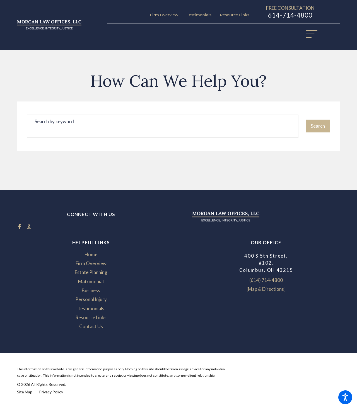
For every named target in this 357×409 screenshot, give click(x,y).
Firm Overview (164, 15)
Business (91, 290)
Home (91, 254)
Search (318, 126)
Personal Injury (91, 299)
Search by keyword (54, 121)
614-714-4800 (290, 15)
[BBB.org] (29, 226)
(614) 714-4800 (266, 280)
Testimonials (199, 15)
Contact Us (91, 326)
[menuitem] (91, 254)
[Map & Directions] (266, 289)
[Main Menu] (314, 37)
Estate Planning (91, 272)
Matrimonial (91, 281)
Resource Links (234, 15)
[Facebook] (19, 226)
